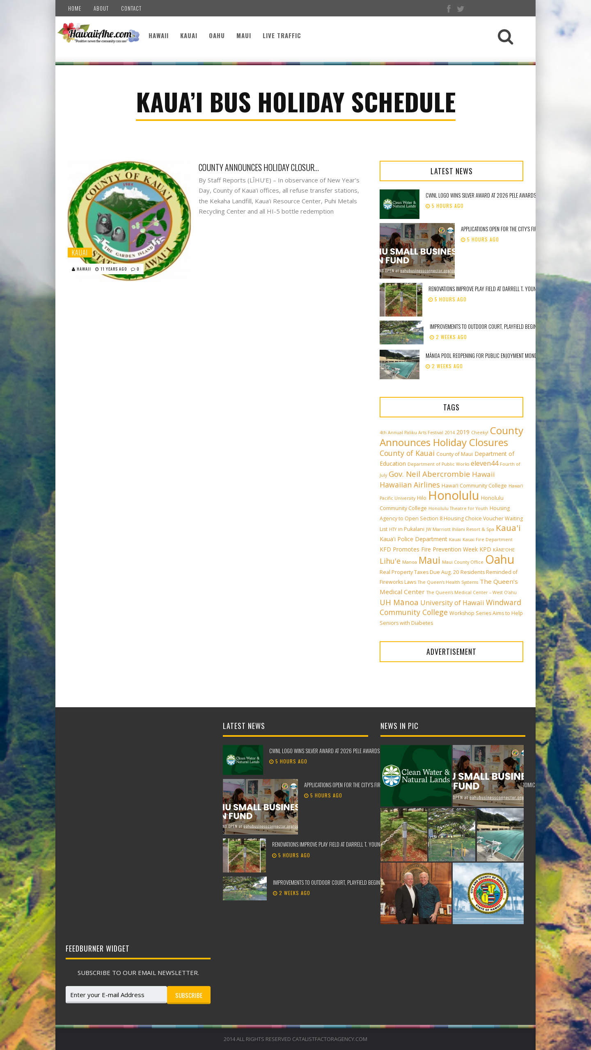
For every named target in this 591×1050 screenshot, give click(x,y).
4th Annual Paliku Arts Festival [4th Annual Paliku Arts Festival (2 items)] (411, 432)
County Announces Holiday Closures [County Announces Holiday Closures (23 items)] (451, 436)
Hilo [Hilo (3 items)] (421, 497)
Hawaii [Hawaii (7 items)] (483, 474)
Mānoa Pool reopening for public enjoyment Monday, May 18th (495, 355)
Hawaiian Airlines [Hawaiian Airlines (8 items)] (410, 485)
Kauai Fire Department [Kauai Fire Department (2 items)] (488, 539)
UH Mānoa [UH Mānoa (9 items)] (399, 602)
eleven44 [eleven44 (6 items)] (484, 463)
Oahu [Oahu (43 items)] (499, 559)
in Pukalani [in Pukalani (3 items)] (411, 529)
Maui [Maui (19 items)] (429, 560)
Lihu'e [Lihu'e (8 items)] (390, 561)
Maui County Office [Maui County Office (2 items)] (462, 562)
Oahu (217, 35)
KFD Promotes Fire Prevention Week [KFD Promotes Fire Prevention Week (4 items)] (429, 549)
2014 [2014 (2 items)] (450, 432)
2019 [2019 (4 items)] (463, 432)
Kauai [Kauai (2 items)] (455, 539)
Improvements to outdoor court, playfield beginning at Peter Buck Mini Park (357, 882)
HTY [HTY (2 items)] (392, 529)
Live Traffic (282, 35)
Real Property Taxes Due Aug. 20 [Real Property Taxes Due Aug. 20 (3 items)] (419, 572)
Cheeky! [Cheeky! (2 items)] (479, 432)
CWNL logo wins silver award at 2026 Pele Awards (481, 195)
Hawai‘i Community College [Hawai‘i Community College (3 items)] (474, 485)
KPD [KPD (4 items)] (485, 549)
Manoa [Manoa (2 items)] (409, 562)
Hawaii (159, 35)
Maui (243, 35)
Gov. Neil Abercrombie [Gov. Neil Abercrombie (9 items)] (429, 474)
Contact (131, 8)
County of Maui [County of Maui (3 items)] (454, 454)
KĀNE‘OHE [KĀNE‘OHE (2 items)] (504, 550)
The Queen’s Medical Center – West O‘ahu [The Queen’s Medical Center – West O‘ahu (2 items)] (471, 592)
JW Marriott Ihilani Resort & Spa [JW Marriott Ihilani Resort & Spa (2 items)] (460, 529)
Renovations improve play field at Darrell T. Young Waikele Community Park (355, 844)
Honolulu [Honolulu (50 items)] (453, 495)
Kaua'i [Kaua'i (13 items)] (508, 527)
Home (74, 8)
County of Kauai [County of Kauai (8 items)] (407, 453)
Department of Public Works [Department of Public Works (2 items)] (438, 464)
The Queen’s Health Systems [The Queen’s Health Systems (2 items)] (448, 582)
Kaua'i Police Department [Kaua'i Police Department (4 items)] (413, 539)
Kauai (188, 35)
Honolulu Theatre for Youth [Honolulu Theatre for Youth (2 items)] (458, 508)
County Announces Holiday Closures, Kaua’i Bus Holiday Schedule (260, 167)
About (101, 8)
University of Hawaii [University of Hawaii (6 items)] (452, 602)
